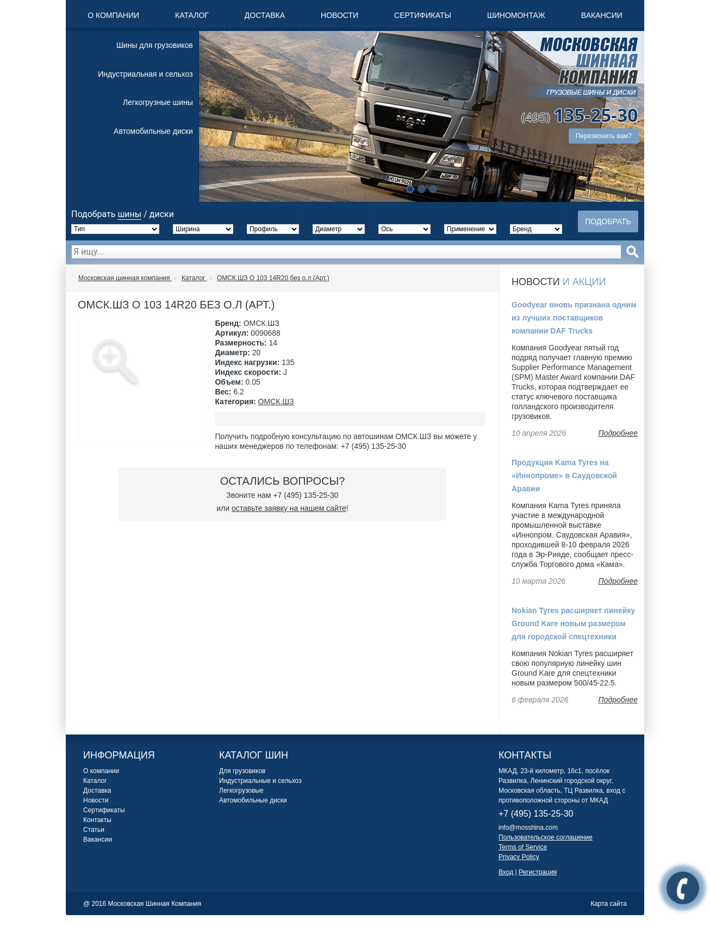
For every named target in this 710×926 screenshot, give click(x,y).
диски (162, 214)
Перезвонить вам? (604, 136)
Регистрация (538, 872)
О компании (113, 15)
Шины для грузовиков (154, 45)
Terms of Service (523, 847)
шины (129, 214)
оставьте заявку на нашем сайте (289, 508)
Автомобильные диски (153, 131)
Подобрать (608, 221)
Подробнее (618, 433)
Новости (339, 15)
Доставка (265, 15)
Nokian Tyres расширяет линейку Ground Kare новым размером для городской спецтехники (573, 623)
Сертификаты (422, 15)
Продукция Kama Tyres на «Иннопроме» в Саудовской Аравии (564, 475)
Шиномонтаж (516, 15)
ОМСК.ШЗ (276, 401)
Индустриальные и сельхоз (260, 781)
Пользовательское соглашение (546, 837)
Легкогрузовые (241, 790)
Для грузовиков (242, 771)
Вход (506, 872)
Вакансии (601, 15)
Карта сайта (608, 904)
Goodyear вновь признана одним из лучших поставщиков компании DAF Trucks (574, 317)
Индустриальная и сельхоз (145, 74)
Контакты (97, 820)
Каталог (192, 15)
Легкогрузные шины (158, 102)
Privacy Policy (519, 857)
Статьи (93, 830)
